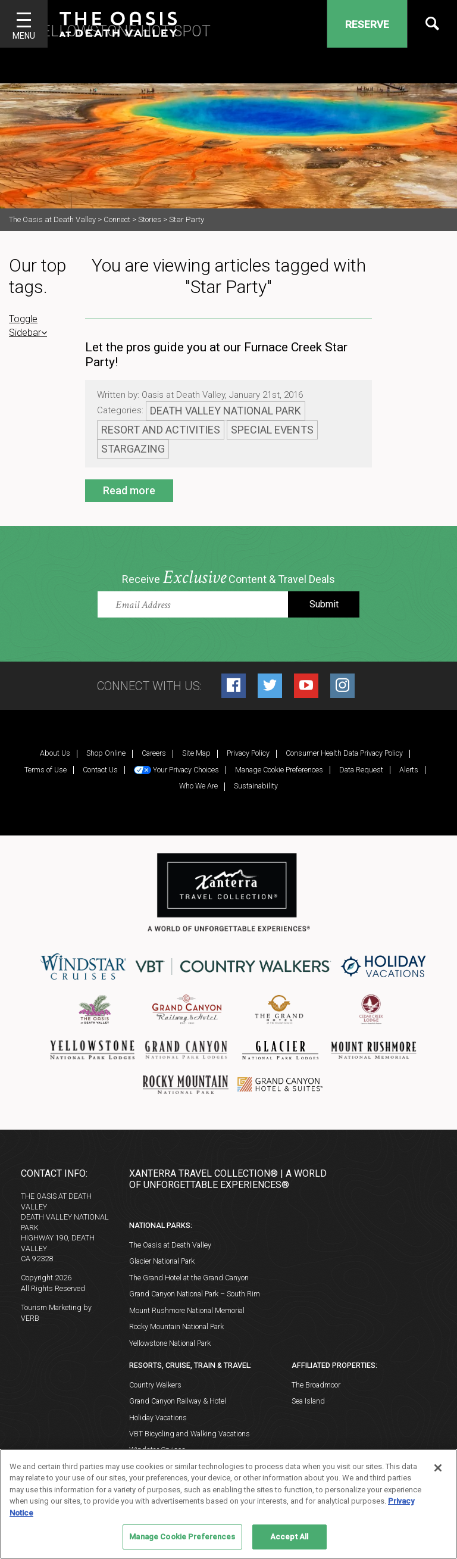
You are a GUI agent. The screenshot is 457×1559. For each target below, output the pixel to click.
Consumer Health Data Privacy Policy (344, 753)
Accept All (289, 1536)
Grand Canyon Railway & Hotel (177, 1400)
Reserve (367, 24)
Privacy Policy (248, 753)
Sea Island (308, 1400)
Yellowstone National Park (170, 1343)
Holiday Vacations (158, 1417)
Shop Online (106, 753)
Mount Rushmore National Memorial (187, 1310)
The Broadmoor (316, 1384)
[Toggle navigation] (24, 24)
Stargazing (133, 448)
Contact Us (100, 769)
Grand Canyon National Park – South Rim (194, 1293)
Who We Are (198, 785)
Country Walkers (155, 1384)
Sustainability (256, 785)
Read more (129, 490)
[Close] (438, 1468)
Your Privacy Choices (176, 769)
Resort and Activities (160, 429)
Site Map (196, 753)
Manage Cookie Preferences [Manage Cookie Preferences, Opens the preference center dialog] (182, 1536)
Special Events (272, 429)
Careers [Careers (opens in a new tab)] (154, 753)
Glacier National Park (162, 1260)
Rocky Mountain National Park (176, 1326)
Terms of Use (45, 769)
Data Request (361, 769)
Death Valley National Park (225, 410)
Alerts (408, 769)
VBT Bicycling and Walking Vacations (189, 1433)
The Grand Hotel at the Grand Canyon (189, 1277)
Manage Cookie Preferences (279, 769)
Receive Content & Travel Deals (228, 578)
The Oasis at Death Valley (170, 1244)
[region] (228, 1504)
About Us (55, 753)
